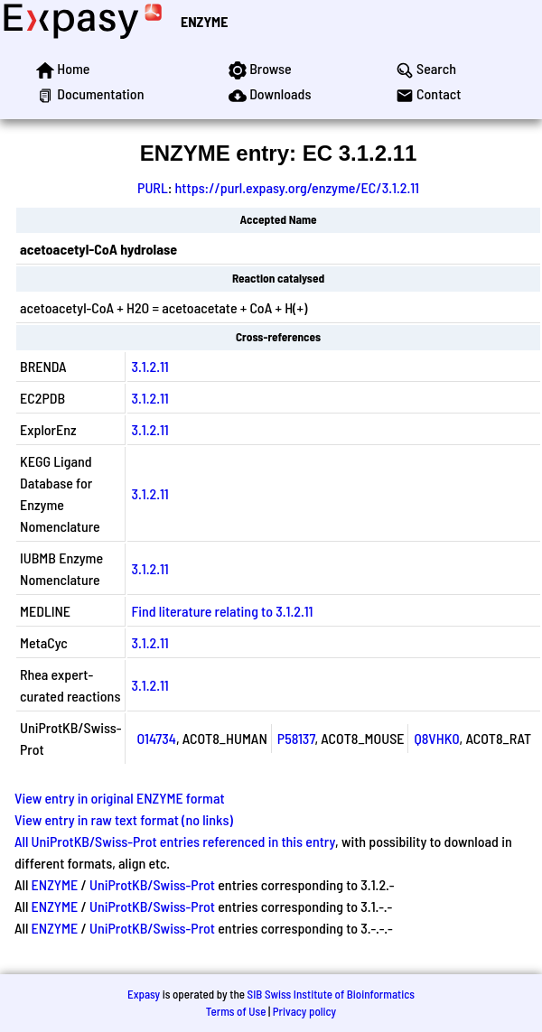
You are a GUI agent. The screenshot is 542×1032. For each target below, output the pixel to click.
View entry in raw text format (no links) (123, 819)
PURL (152, 187)
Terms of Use (236, 1011)
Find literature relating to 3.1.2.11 (222, 610)
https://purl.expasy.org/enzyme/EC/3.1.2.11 (297, 187)
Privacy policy (304, 1011)
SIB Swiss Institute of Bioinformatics (331, 994)
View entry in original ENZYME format (119, 797)
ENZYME (204, 21)
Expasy (143, 994)
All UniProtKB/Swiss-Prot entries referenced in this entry (174, 841)
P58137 (296, 738)
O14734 (155, 738)
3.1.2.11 (149, 366)
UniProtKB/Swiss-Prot (152, 884)
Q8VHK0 (436, 738)
